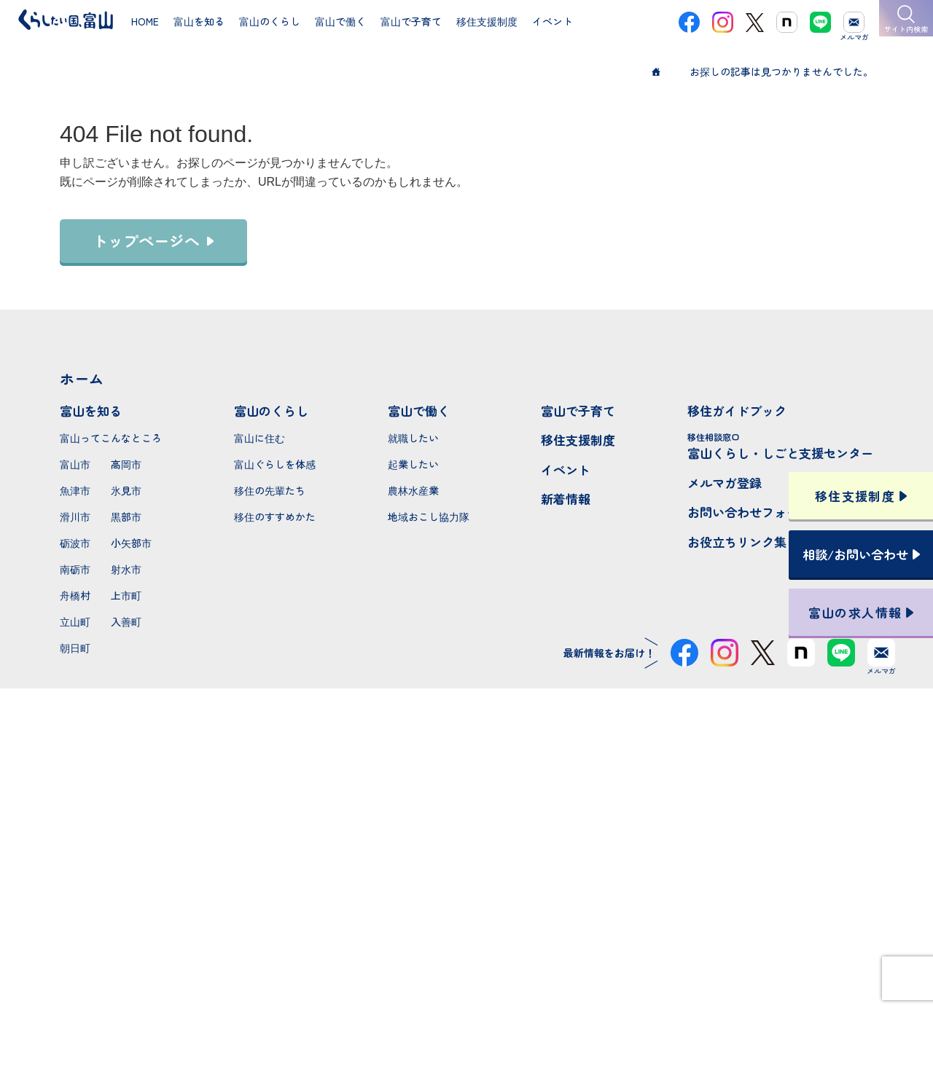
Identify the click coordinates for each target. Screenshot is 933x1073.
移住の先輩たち (269, 490)
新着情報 (565, 499)
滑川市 (75, 516)
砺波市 (75, 542)
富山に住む (259, 438)
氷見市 (126, 490)
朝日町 (75, 647)
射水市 (126, 569)
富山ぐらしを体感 (275, 464)
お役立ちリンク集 (736, 541)
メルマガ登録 (724, 482)
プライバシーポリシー (466, 1009)
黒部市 (126, 516)
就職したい (413, 438)
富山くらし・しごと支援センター (780, 446)
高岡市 (126, 464)
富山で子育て (578, 410)
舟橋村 (75, 595)
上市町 (126, 595)
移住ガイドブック (736, 410)
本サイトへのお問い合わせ (466, 914)
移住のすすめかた (275, 516)
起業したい (413, 464)
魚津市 (75, 490)
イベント (565, 469)
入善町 (126, 621)
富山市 (75, 464)
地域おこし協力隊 (428, 516)
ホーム (82, 378)
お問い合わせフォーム (749, 512)
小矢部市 (131, 542)
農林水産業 (413, 490)
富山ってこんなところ (111, 438)
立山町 (75, 621)
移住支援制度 (578, 440)
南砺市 (75, 569)
